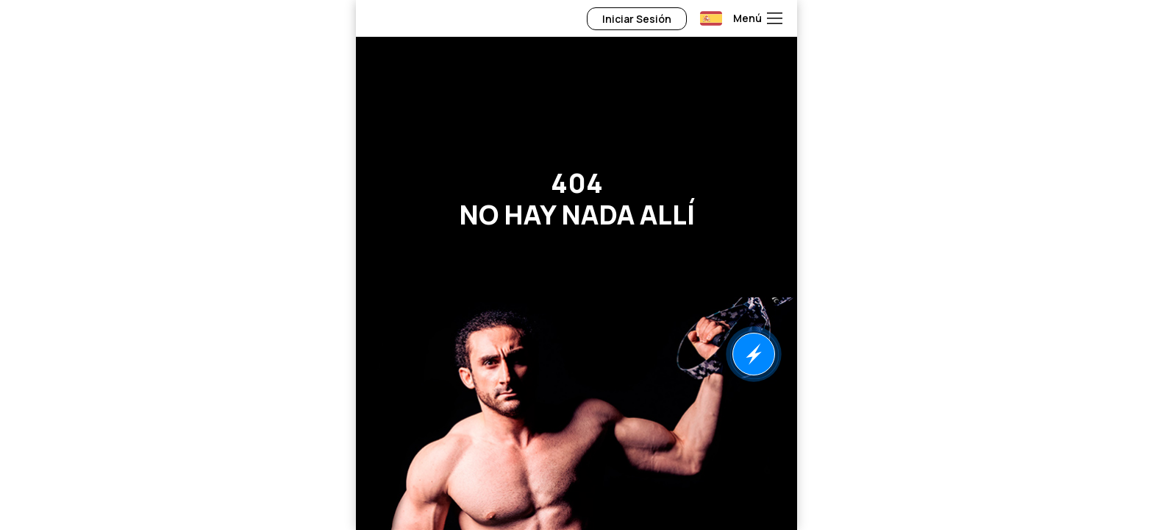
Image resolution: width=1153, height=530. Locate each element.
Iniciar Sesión (636, 19)
